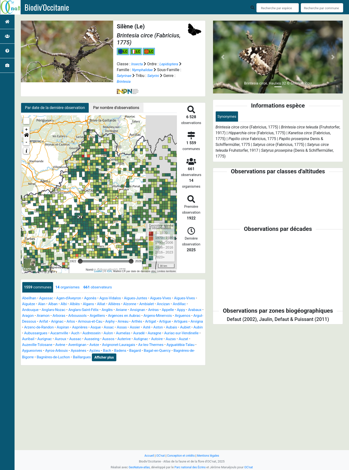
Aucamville (138, 333)
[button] (26, 136)
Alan (55, 304)
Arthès (192, 321)
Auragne (63, 339)
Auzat (107, 345)
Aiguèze (41, 304)
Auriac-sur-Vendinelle (91, 339)
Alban (67, 304)
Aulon (190, 333)
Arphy (164, 321)
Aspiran (127, 327)
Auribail (118, 339)
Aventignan (173, 345)
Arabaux (41, 315)
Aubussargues (114, 333)
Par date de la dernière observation (55, 107)
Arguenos (50, 321)
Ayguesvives (133, 350)
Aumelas (29, 339)
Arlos (123, 321)
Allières (131, 304)
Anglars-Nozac (72, 310)
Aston (52, 333)
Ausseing (186, 339)
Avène (156, 345)
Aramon (73, 315)
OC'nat (159, 455)
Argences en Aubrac (158, 315)
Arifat (94, 321)
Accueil (147, 455)
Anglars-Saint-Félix (104, 310)
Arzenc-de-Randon (102, 327)
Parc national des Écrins (190, 467)
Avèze (191, 345)
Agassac (47, 298)
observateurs (102, 287)
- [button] (26, 142)
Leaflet (98, 271)
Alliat (117, 304)
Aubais (66, 333)
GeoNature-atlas (138, 467)
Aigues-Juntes (141, 298)
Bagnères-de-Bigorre (128, 356)
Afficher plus (54, 363)
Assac (175, 327)
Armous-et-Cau (144, 321)
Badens (54, 356)
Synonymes (227, 116)
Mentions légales (209, 455)
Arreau (178, 321)
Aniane (144, 310)
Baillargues (31, 363)
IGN (109, 271)
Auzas (94, 345)
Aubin (94, 333)
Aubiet (80, 333)
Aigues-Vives (168, 298)
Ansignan (161, 310)
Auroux (153, 339)
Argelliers (130, 315)
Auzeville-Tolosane (131, 345)
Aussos (28, 345)
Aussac (168, 339)
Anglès (129, 310)
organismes (70, 287)
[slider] (80, 261)
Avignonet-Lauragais (39, 350)
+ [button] (26, 130)
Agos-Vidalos (114, 298)
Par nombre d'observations (116, 107)
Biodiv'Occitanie (46, 7)
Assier (27, 333)
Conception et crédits (180, 455)
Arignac (109, 321)
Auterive (45, 345)
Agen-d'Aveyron (71, 298)
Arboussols (109, 315)
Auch (155, 333)
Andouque (47, 310)
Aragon (57, 315)
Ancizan (183, 304)
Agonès (94, 298)
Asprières (145, 327)
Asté (40, 333)
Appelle (192, 310)
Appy (26, 315)
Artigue (43, 327)
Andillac (29, 310)
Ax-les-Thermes (73, 350)
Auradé (46, 339)
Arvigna (76, 327)
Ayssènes (182, 350)
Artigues (59, 327)
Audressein (172, 333)
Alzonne (147, 304)
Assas (188, 327)
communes (38, 287)
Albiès (89, 304)
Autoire (79, 345)
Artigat (28, 327)
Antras (177, 310)
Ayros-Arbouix (159, 350)
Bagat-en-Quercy (93, 356)
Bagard (70, 356)
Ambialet (165, 304)
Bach (40, 356)
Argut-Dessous (74, 321)
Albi (78, 304)
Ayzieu (27, 356)
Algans (104, 304)
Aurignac (136, 339)
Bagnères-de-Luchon (166, 356)
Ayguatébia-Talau (105, 350)
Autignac (62, 345)
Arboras (89, 315)
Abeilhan (29, 298)
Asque (161, 327)
